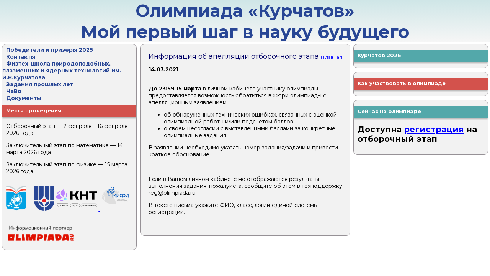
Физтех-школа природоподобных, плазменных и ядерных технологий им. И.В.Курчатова (61, 70)
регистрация (434, 129)
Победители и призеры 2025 (49, 49)
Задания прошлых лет (39, 84)
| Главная (331, 57)
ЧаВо (13, 91)
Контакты (20, 56)
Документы (23, 98)
